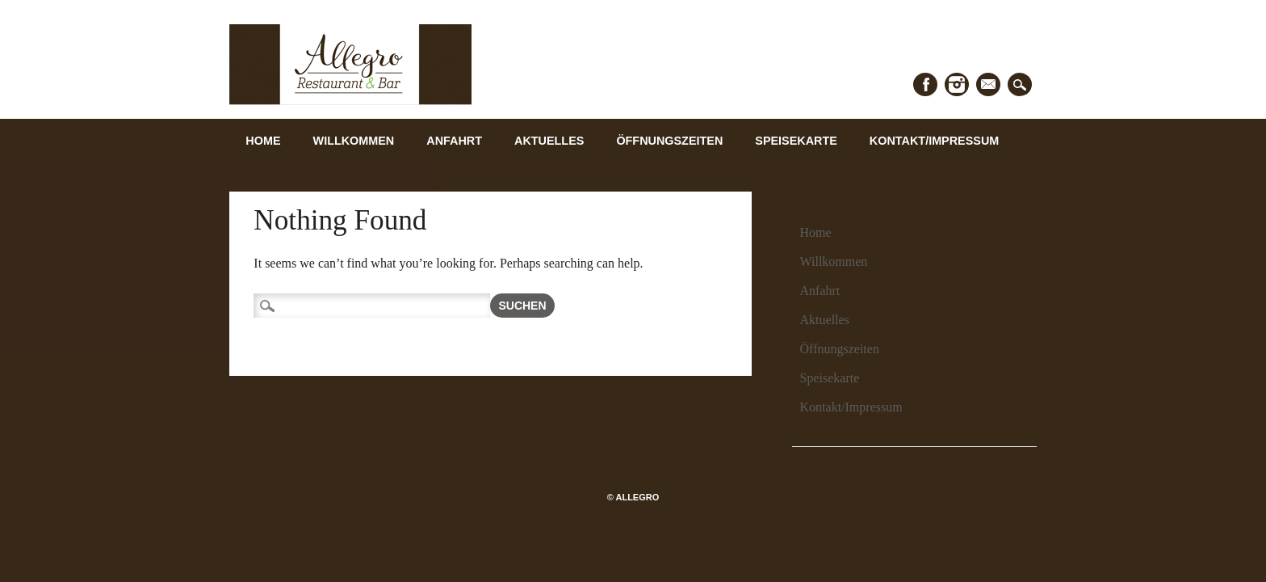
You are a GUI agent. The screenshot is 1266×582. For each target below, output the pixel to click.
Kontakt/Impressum (934, 140)
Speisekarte (796, 140)
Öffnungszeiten (669, 140)
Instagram (957, 84)
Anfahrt (454, 140)
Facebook (925, 84)
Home (262, 140)
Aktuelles (549, 140)
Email (988, 84)
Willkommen (354, 140)
